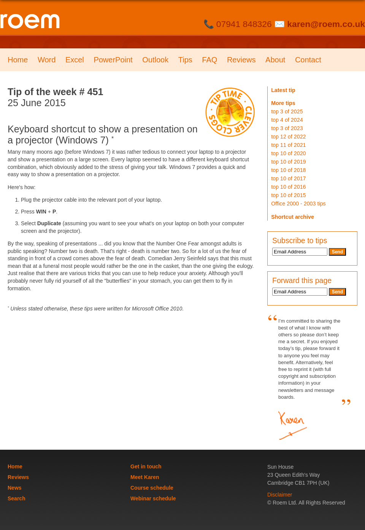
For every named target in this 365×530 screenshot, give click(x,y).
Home (18, 60)
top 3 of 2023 (287, 128)
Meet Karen (144, 477)
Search (16, 498)
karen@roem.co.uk (326, 24)
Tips (185, 60)
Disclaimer (279, 495)
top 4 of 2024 (287, 120)
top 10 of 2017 (288, 178)
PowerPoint (113, 60)
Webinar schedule (153, 498)
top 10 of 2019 (288, 162)
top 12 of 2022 (288, 137)
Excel (74, 60)
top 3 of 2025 (287, 111)
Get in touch (146, 466)
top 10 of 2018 (288, 170)
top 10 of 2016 (288, 187)
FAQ (209, 60)
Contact (308, 60)
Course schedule (151, 488)
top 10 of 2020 (288, 153)
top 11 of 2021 (288, 145)
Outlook (155, 60)
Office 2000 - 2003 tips (298, 204)
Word (47, 60)
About (275, 60)
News (15, 488)
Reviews (241, 60)
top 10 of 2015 (288, 195)
